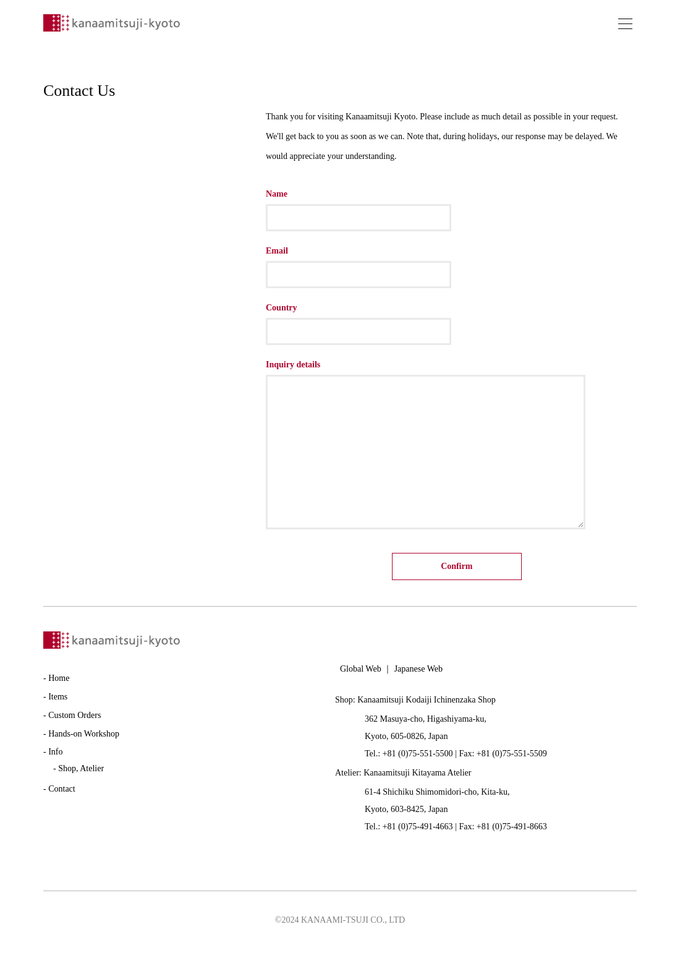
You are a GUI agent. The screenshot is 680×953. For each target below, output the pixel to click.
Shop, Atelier (81, 772)
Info (55, 756)
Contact (61, 792)
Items (57, 700)
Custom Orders (74, 719)
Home (58, 681)
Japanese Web (418, 672)
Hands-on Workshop (83, 737)
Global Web (360, 672)
